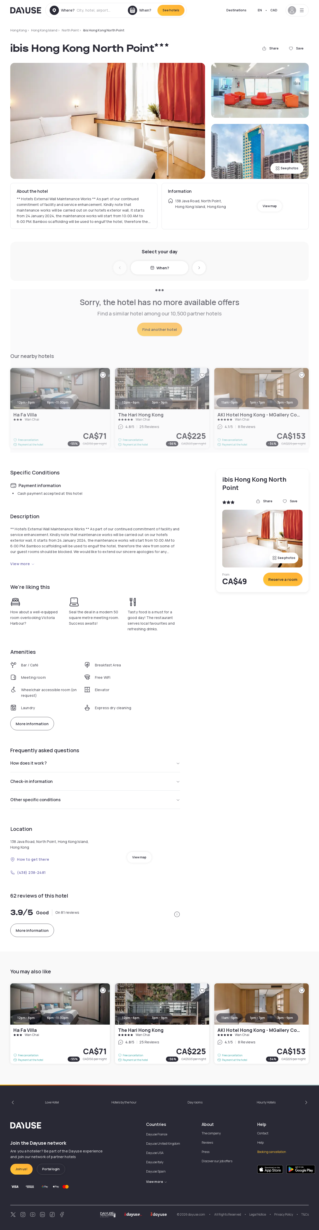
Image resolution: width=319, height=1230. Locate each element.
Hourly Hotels (266, 1102)
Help (260, 1142)
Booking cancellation (271, 1152)
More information (32, 723)
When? (159, 268)
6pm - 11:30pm (57, 1018)
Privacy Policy (283, 1214)
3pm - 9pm (159, 1018)
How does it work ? (95, 763)
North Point (70, 30)
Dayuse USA (155, 1153)
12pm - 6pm (26, 1018)
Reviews (207, 1142)
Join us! (21, 1169)
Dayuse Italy (154, 1162)
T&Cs (305, 1214)
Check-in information (95, 781)
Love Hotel (52, 1102)
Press (205, 1152)
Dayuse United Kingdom (163, 1143)
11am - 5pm (229, 1018)
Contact (262, 1133)
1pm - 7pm (257, 1018)
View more (22, 563)
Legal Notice (257, 1214)
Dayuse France (156, 1134)
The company (211, 1133)
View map (270, 206)
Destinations (236, 10)
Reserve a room (282, 579)
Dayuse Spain (156, 1171)
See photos (287, 168)
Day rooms (195, 1102)
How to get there (29, 859)
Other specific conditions (95, 799)
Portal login (51, 1169)
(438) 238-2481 (28, 872)
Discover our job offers (217, 1161)
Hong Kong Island (44, 30)
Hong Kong (18, 30)
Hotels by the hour (124, 1102)
